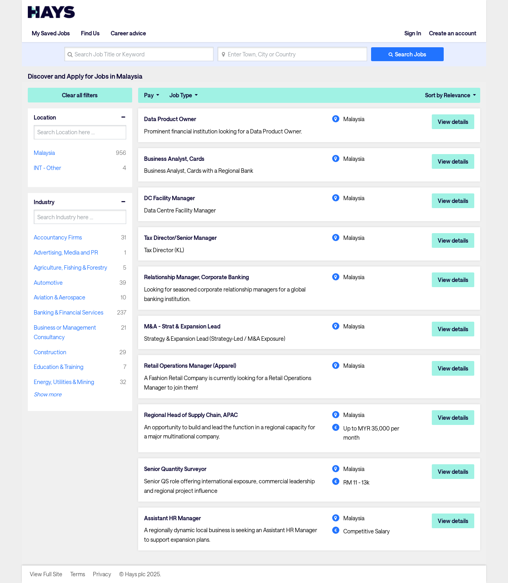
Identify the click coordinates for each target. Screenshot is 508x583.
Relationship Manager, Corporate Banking (196, 277)
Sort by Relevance (447, 95)
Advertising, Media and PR (66, 252)
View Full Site (46, 574)
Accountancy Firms (58, 237)
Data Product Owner (170, 119)
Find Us (90, 33)
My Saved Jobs (51, 33)
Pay (149, 95)
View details (453, 121)
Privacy (102, 574)
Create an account (452, 33)
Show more (48, 394)
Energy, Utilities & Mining (64, 381)
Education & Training (58, 366)
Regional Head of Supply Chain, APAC (191, 415)
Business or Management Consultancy (65, 332)
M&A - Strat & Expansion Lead (182, 326)
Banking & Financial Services (68, 312)
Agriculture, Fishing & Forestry (70, 267)
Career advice (128, 33)
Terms (77, 574)
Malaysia (44, 152)
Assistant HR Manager (172, 518)
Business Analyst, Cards (174, 159)
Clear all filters (80, 95)
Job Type (180, 95)
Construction (50, 352)
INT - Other (47, 167)
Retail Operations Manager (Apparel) (190, 366)
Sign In (412, 33)
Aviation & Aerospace (59, 297)
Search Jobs (410, 54)
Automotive (48, 282)
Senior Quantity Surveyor (175, 469)
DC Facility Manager (169, 198)
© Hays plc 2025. (140, 574)
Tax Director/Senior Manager (180, 238)
